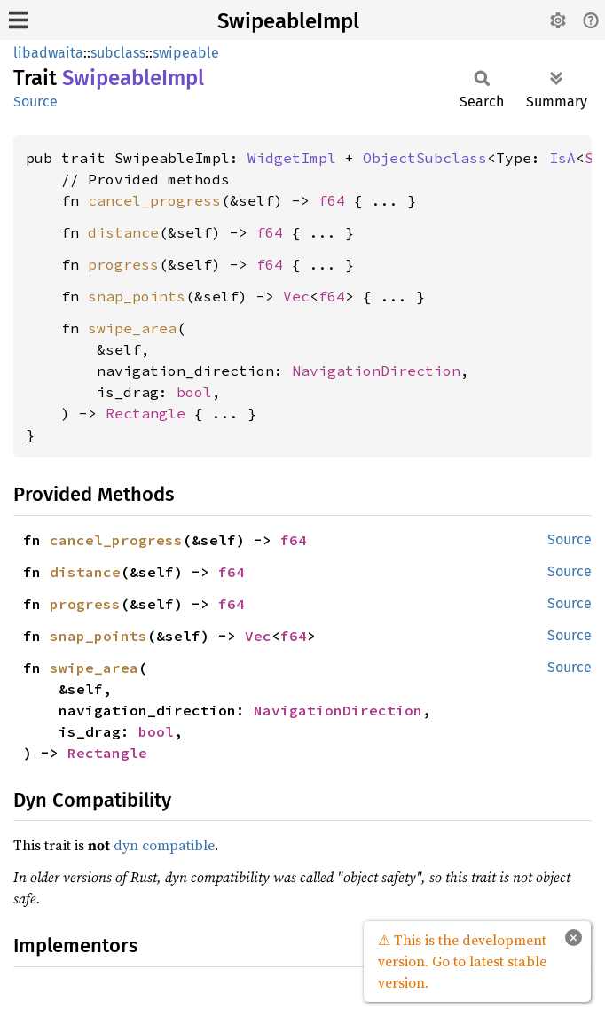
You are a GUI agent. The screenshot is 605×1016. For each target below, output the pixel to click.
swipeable (186, 52)
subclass (117, 52)
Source (35, 101)
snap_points (136, 296)
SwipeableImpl (288, 21)
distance (123, 232)
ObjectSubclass (425, 158)
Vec (296, 296)
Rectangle (145, 413)
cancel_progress (154, 200)
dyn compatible (164, 845)
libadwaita (48, 52)
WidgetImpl (292, 158)
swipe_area (132, 328)
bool (194, 392)
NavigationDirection (376, 370)
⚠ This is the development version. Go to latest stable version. (462, 961)
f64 (331, 200)
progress (123, 264)
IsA (562, 158)
